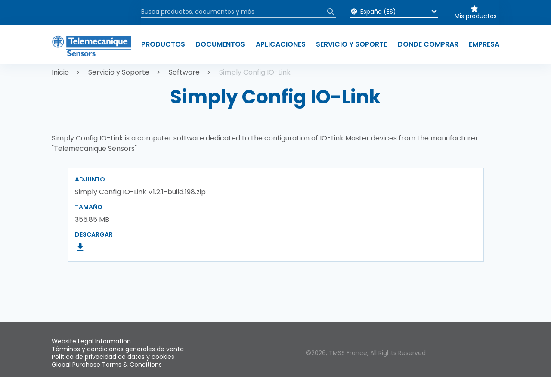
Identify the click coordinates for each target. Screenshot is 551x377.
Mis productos (476, 16)
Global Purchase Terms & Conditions (107, 364)
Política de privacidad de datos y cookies (113, 356)
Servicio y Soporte (118, 72)
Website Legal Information (91, 341)
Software (184, 72)
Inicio (60, 72)
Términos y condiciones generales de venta (118, 349)
